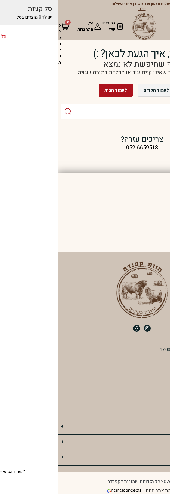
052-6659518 (145, 380)
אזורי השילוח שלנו (72, 6)
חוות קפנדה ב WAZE (140, 410)
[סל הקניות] (2, 43)
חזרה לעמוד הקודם (105, 90)
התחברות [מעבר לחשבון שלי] (28, 29)
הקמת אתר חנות (104, 490)
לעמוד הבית (58, 90)
